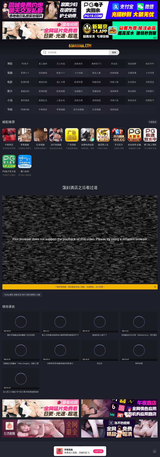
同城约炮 (25, 109)
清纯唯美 (114, 91)
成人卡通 (61, 82)
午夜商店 (43, 109)
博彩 (10, 63)
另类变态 (150, 82)
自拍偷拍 (43, 72)
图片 (10, 91)
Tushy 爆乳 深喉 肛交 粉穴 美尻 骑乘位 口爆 (22, 294)
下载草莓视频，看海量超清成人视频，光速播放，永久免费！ (105, 286)
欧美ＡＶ (61, 72)
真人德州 (43, 63)
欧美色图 (61, 91)
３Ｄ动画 (78, 72)
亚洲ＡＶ (25, 72)
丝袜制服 (114, 72)
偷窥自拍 (25, 91)
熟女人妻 (96, 72)
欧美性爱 (78, 82)
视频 (10, 72)
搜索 (114, 52)
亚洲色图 (43, 91)
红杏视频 (96, 109)
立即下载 (98, 451)
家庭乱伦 (43, 100)
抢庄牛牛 (150, 63)
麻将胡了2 (96, 63)
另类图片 (150, 91)
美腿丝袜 (96, 91)
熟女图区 (132, 91)
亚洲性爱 (25, 82)
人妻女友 (61, 100)
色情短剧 (114, 109)
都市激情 (25, 100)
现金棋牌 (132, 63)
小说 (10, 100)
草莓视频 (61, 109)
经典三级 (114, 82)
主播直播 (132, 72)
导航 (10, 109)
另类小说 (114, 100)
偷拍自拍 (43, 82)
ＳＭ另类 (150, 72)
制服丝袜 (96, 82)
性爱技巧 (150, 100)
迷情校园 (96, 100)
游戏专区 (78, 63)
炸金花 (114, 63)
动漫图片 (78, 91)
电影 (10, 82)
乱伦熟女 (132, 82)
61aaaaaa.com (80, 45)
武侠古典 (78, 100)
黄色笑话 (132, 100)
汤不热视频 (78, 109)
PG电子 (25, 63)
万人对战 (61, 63)
